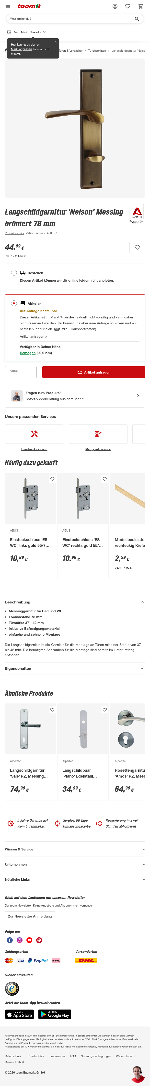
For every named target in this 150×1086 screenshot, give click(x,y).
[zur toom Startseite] (29, 6)
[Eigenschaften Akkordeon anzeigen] (75, 668)
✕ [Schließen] (56, 41)
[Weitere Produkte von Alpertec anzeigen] (134, 221)
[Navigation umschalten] (7, 6)
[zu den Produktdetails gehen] (14, 233)
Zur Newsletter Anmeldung (30, 916)
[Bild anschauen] (75, 128)
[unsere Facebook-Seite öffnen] (10, 942)
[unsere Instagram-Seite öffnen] (20, 942)
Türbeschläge (97, 50)
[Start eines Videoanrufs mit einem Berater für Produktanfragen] (75, 396)
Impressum (57, 1056)
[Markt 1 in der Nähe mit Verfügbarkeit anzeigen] (27, 352)
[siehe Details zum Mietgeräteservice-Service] (98, 437)
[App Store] (19, 1018)
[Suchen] (71, 18)
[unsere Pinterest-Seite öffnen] (39, 942)
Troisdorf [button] (38, 32)
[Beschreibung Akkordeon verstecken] (75, 602)
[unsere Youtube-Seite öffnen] (29, 942)
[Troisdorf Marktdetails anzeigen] (67, 317)
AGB (73, 1056)
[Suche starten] (136, 18)
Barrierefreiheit (14, 1062)
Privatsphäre (36, 1056)
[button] (115, 6)
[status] (127, 6)
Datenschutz (13, 1056)
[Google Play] (54, 1018)
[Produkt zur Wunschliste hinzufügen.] (137, 247)
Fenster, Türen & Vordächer (64, 50)
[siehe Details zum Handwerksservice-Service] (34, 437)
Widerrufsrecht (125, 1056)
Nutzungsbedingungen (96, 1056)
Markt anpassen (21, 49)
